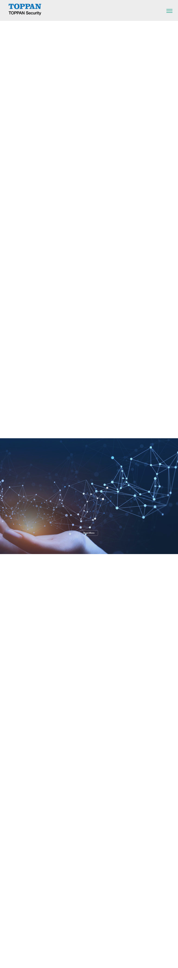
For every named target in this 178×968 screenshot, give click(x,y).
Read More (88, 533)
